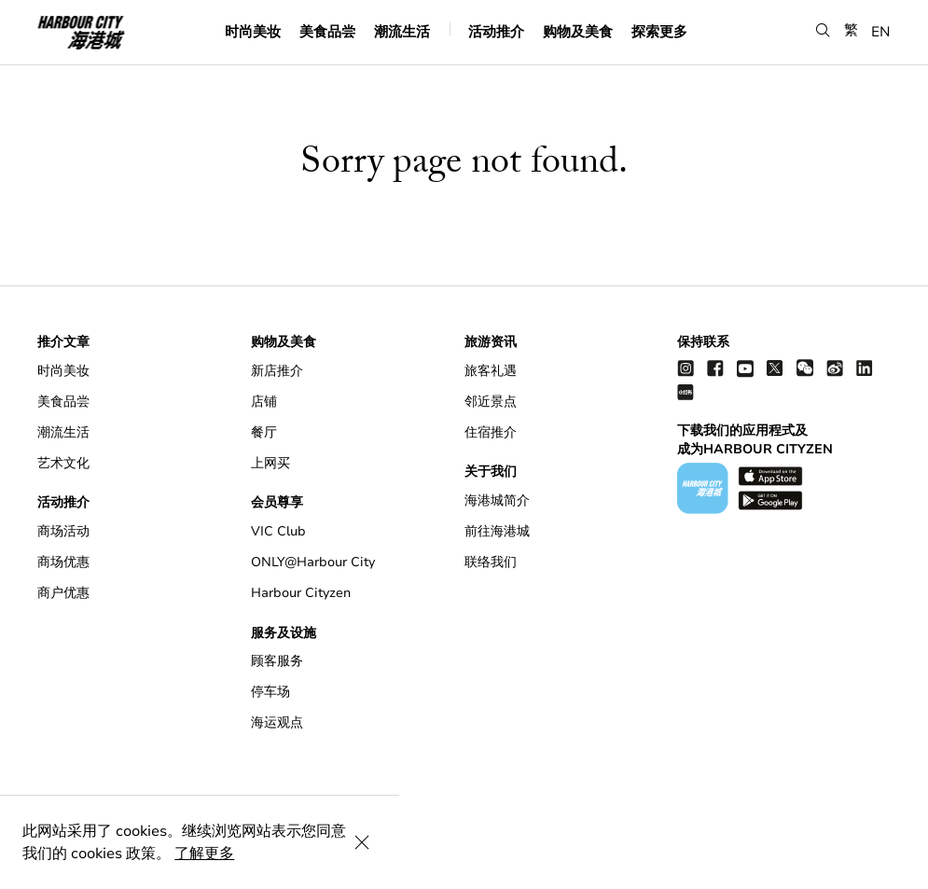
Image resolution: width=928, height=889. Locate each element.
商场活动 (63, 531)
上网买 (270, 463)
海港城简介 (497, 500)
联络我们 (490, 562)
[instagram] (685, 368)
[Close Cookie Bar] (890, 853)
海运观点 (277, 722)
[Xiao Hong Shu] (685, 391)
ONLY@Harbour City (313, 562)
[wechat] (804, 368)
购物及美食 (578, 30)
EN (881, 30)
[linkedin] (864, 368)
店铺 (264, 401)
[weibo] (834, 368)
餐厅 (264, 432)
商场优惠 (63, 562)
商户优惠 (63, 593)
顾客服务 (277, 661)
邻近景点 (490, 401)
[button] (823, 30)
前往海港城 (497, 531)
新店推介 (277, 371)
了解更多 (533, 853)
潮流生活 (402, 30)
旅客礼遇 (490, 371)
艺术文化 (63, 463)
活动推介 (496, 30)
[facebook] (715, 368)
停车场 (270, 692)
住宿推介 (490, 432)
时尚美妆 (253, 30)
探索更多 (659, 30)
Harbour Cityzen (301, 593)
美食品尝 (327, 30)
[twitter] (775, 368)
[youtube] (745, 368)
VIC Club (278, 531)
